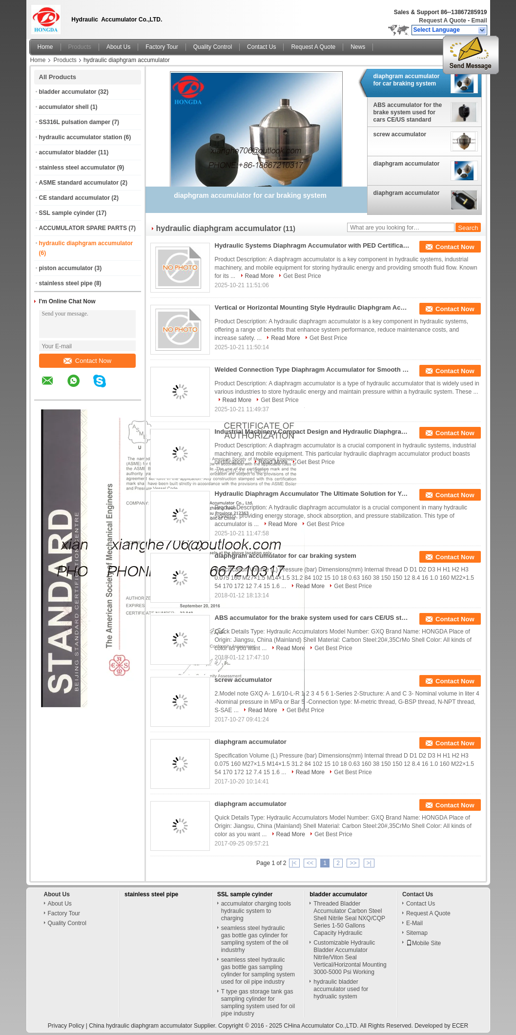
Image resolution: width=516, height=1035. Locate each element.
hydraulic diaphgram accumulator (86, 243)
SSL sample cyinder (67, 213)
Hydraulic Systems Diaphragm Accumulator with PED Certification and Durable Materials (312, 245)
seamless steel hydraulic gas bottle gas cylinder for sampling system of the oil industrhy (255, 939)
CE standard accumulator (74, 197)
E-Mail (414, 923)
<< (310, 863)
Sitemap (417, 932)
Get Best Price (302, 276)
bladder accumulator (68, 91)
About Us (118, 46)
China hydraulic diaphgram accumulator (140, 1025)
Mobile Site (423, 943)
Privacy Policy (66, 1025)
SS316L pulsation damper (75, 122)
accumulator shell (64, 107)
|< (294, 863)
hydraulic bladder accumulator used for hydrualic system (340, 989)
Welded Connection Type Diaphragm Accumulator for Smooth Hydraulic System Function (312, 369)
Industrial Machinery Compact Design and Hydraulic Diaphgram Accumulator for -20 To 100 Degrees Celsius (312, 431)
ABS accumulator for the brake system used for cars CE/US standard (407, 112)
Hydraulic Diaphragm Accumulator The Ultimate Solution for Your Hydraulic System (312, 493)
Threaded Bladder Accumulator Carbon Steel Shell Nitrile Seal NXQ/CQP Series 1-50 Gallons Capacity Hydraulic (349, 918)
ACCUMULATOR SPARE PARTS (83, 228)
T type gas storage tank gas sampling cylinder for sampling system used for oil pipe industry (258, 1002)
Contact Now (87, 360)
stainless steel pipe (66, 283)
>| (369, 863)
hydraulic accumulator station (81, 137)
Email (479, 20)
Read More (259, 276)
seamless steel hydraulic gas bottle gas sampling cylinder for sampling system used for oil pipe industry (258, 970)
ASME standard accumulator (79, 182)
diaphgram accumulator (406, 163)
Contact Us (261, 46)
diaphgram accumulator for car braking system (406, 80)
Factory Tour (161, 46)
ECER (460, 1025)
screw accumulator (400, 134)
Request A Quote (442, 20)
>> (353, 863)
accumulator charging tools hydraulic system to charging (256, 911)
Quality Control (212, 46)
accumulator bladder (68, 152)
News (358, 46)
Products (79, 46)
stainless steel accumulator (77, 167)
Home (45, 46)
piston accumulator (66, 268)
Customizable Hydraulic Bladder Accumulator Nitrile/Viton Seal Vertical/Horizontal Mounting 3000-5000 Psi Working (349, 957)
